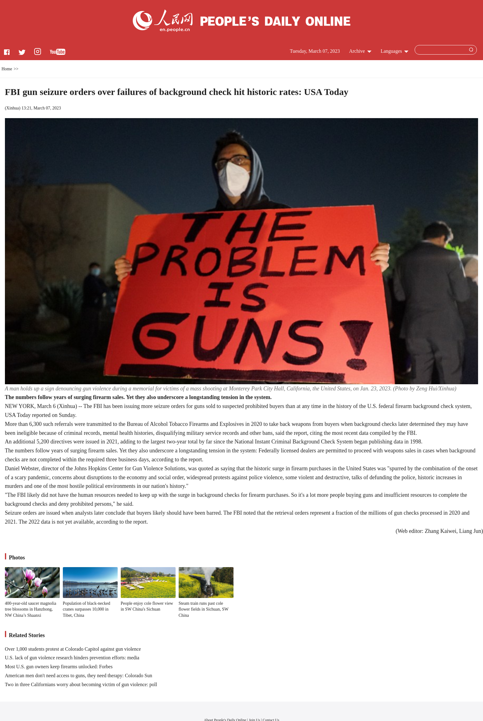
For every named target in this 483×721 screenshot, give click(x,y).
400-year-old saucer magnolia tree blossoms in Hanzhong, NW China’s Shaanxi (30, 609)
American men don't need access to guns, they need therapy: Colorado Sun (78, 675)
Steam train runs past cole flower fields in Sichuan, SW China (204, 609)
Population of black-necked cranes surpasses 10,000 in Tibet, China (86, 609)
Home (7, 69)
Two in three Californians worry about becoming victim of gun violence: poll (81, 684)
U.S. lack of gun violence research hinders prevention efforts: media (72, 657)
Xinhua (12, 108)
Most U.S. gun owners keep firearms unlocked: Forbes (59, 666)
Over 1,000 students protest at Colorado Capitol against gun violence (73, 649)
